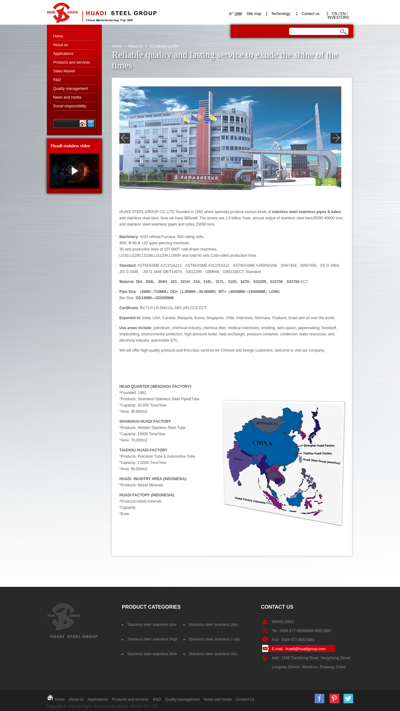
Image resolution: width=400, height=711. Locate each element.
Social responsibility (69, 106)
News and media (67, 97)
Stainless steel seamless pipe (213, 624)
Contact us (310, 14)
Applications (63, 53)
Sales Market (64, 71)
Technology (280, 14)
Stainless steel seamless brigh (152, 639)
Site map (254, 14)
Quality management (70, 88)
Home (58, 36)
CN (334, 14)
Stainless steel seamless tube (152, 624)
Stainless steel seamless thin (213, 654)
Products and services (71, 62)
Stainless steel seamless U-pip (214, 639)
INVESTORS (338, 17)
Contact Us (245, 699)
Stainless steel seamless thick (152, 654)
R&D (57, 80)
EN (343, 14)
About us (60, 45)
